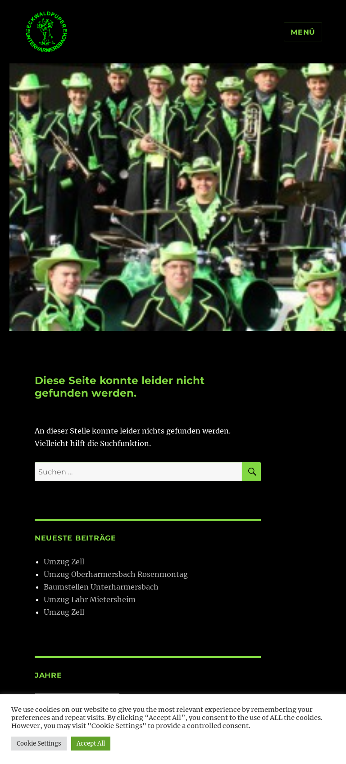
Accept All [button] (91, 743)
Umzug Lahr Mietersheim (90, 599)
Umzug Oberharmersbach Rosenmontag (116, 574)
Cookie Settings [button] (39, 743)
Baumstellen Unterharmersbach (101, 586)
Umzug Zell (64, 561)
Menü (303, 32)
